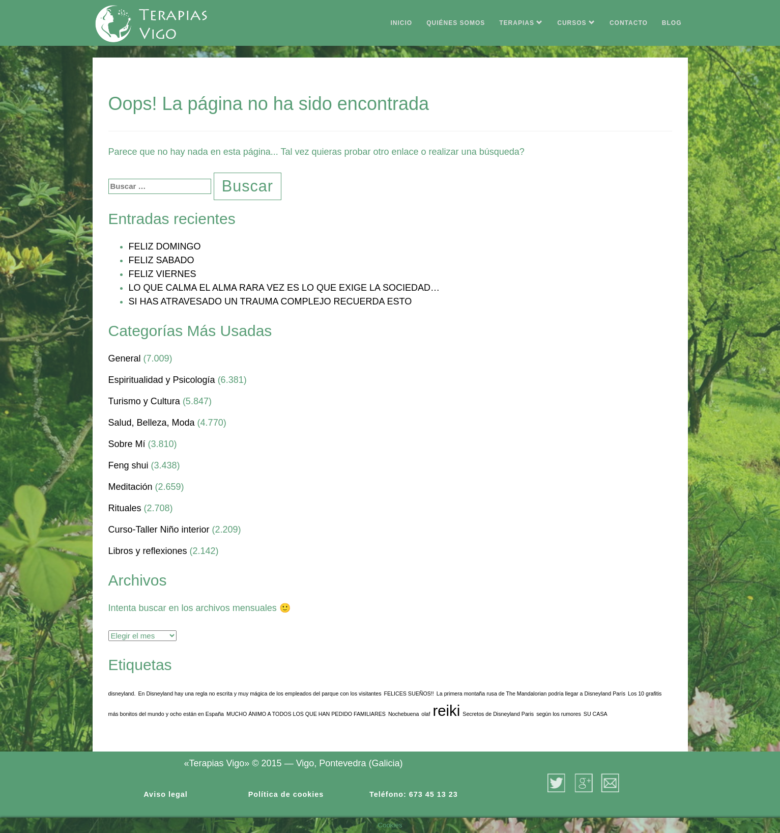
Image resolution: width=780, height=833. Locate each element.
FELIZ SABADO (161, 260)
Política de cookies (286, 794)
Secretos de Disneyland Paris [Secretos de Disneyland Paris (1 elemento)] (498, 714)
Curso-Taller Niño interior (159, 529)
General (124, 358)
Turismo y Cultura (144, 401)
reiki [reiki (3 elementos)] (446, 710)
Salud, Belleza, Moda (151, 423)
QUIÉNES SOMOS (455, 22)
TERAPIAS (521, 22)
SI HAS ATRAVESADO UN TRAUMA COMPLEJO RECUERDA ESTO (270, 301)
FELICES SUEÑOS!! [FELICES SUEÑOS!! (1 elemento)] (409, 693)
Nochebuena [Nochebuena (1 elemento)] (403, 714)
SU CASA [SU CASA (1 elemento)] (596, 714)
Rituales (124, 508)
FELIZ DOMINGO (165, 246)
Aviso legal (165, 794)
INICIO (402, 22)
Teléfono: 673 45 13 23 (413, 794)
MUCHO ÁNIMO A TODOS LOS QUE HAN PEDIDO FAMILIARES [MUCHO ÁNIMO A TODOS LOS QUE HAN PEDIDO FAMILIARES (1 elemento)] (306, 714)
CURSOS (576, 22)
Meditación (130, 487)
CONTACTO (629, 22)
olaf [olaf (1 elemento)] (425, 714)
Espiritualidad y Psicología (161, 380)
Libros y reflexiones (147, 551)
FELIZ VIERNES (162, 274)
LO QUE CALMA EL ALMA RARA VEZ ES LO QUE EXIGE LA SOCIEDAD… (284, 288)
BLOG (672, 22)
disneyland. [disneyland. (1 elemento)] (122, 693)
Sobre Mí (127, 444)
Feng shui (128, 465)
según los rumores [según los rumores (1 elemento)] (558, 714)
